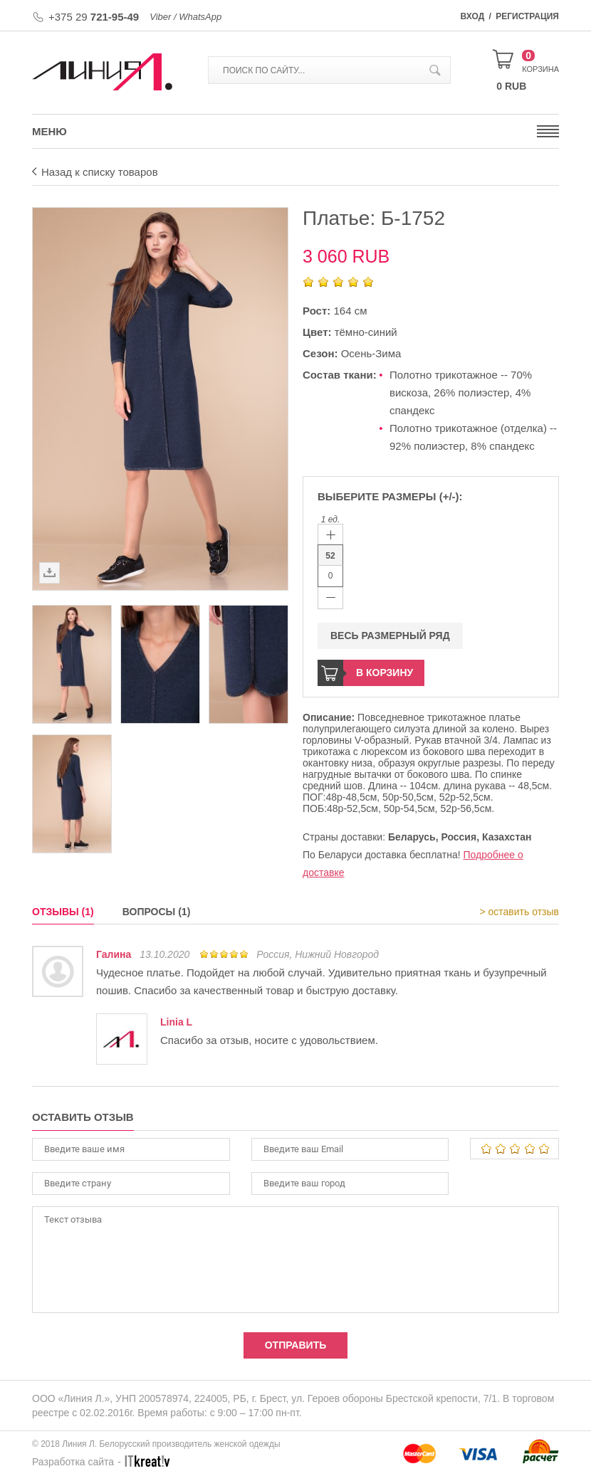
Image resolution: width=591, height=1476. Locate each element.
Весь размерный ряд (390, 635)
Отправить (296, 1345)
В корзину (384, 672)
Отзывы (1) (63, 911)
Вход (473, 16)
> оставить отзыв (519, 911)
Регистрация (527, 16)
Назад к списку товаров (99, 172)
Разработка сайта (73, 1461)
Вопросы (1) (156, 911)
